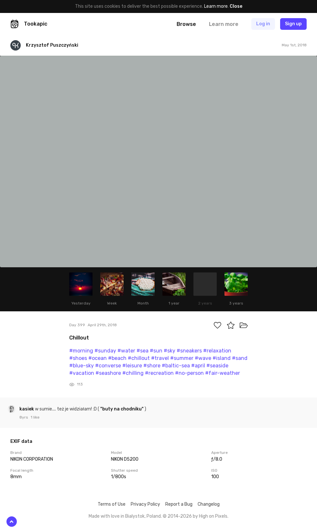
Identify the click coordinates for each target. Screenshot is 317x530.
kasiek (27, 409)
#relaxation (217, 351)
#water (126, 351)
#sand (239, 358)
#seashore (108, 373)
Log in (263, 24)
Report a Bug (178, 504)
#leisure (132, 366)
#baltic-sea (176, 366)
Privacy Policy (145, 504)
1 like (35, 417)
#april (198, 366)
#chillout (139, 358)
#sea (142, 351)
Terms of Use (112, 504)
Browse (186, 24)
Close (236, 6)
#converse (108, 366)
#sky (169, 351)
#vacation (81, 373)
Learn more (216, 6)
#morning (81, 351)
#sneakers (189, 351)
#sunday (105, 351)
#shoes (78, 358)
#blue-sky (81, 366)
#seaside (217, 366)
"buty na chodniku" (122, 409)
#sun (156, 351)
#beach (117, 358)
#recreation (159, 373)
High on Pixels (213, 516)
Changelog (209, 504)
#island (222, 358)
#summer (181, 358)
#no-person (189, 373)
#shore (151, 366)
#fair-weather (222, 373)
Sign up (293, 24)
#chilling (133, 373)
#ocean (97, 358)
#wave (203, 358)
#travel (160, 358)
